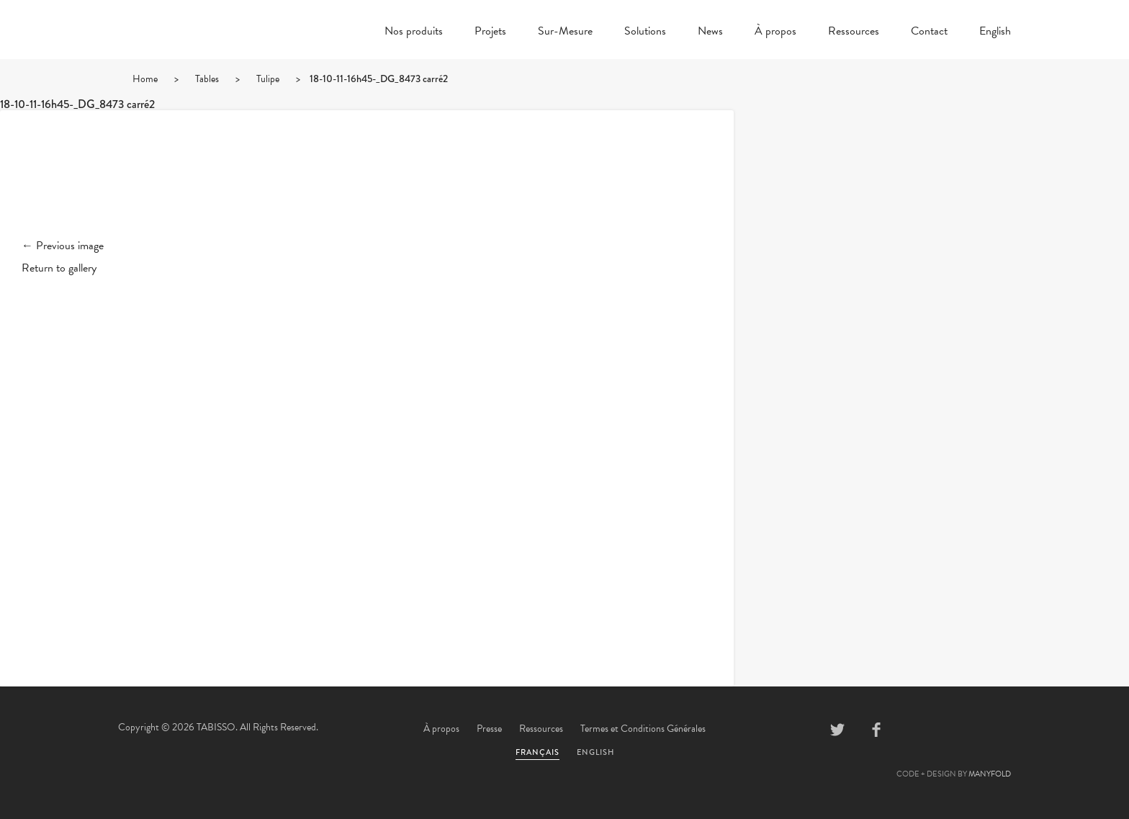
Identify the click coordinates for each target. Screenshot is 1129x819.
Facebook (876, 729)
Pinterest (915, 729)
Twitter (837, 729)
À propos (775, 32)
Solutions (645, 32)
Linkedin (954, 729)
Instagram (993, 729)
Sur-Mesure (565, 32)
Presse (489, 728)
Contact (929, 32)
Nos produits (413, 32)
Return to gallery (59, 268)
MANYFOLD (989, 774)
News (710, 32)
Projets (490, 32)
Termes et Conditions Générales (643, 728)
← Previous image (63, 245)
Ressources (853, 32)
